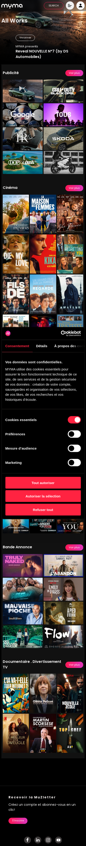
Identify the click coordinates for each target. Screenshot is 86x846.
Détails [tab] (41, 346)
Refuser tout (43, 509)
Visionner (25, 38)
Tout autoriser (43, 483)
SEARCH (54, 6)
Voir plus (74, 73)
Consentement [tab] (17, 346)
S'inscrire (18, 821)
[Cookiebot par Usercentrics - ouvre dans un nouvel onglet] (61, 333)
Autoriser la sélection (43, 496)
